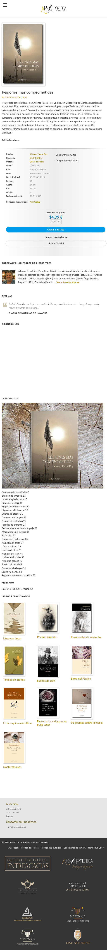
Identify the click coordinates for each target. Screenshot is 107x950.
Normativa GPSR (96, 847)
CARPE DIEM (36, 158)
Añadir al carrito (55, 229)
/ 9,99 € (56, 243)
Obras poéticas (37, 161)
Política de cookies (29, 847)
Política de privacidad (51, 847)
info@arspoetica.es (17, 826)
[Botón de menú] (6, 5)
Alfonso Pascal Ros (14, 97)
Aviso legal (13, 847)
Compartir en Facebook (67, 160)
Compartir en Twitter (66, 154)
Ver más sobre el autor (68, 282)
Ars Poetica (35, 201)
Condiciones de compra (74, 847)
